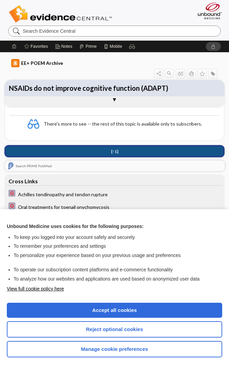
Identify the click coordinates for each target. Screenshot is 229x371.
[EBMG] (114, 194)
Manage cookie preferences (114, 349)
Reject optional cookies (114, 329)
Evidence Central (62, 14)
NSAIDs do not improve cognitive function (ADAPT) (88, 88)
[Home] (14, 46)
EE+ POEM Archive (37, 63)
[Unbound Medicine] (208, 11)
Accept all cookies (114, 310)
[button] (132, 46)
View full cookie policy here (35, 288)
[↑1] (114, 151)
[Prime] (87, 46)
